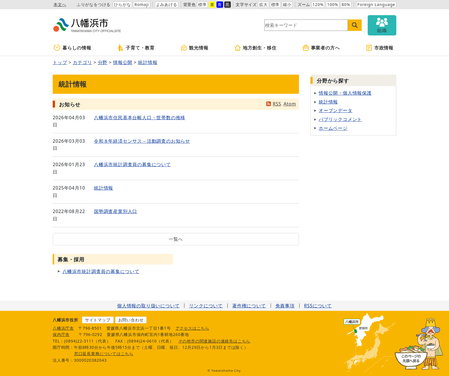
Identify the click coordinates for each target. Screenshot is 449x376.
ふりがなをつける (94, 4)
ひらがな (122, 4)
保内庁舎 (61, 334)
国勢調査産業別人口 (115, 211)
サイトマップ (98, 320)
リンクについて (206, 306)
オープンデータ (335, 110)
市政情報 (379, 47)
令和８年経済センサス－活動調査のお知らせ (142, 141)
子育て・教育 (136, 47)
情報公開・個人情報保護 (345, 93)
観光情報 (194, 47)
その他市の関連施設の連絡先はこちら (214, 341)
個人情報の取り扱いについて (148, 306)
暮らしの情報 (72, 47)
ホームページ (333, 128)
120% (318, 4)
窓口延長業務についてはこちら (103, 353)
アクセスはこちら (192, 328)
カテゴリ (82, 62)
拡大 (263, 4)
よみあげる (166, 4)
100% (332, 4)
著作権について (249, 306)
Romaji (141, 4)
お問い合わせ (131, 320)
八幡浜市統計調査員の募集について (132, 164)
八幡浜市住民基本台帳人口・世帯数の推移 (139, 117)
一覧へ (176, 239)
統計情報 (147, 62)
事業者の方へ (321, 47)
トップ (60, 62)
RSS (277, 104)
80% (346, 4)
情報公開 (122, 62)
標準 (202, 4)
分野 (103, 62)
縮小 (287, 4)
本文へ (60, 4)
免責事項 (285, 306)
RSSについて (318, 306)
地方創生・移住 (255, 47)
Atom (289, 104)
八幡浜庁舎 (63, 328)
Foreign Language (376, 4)
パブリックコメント (340, 119)
